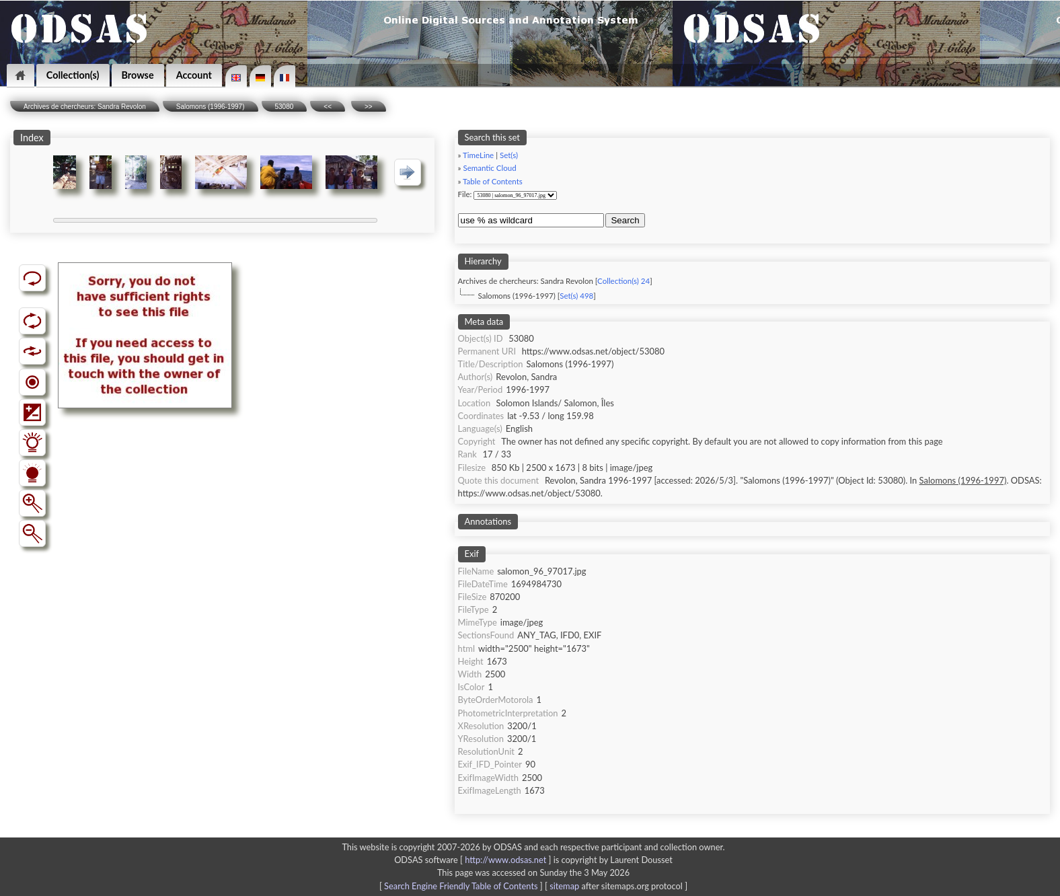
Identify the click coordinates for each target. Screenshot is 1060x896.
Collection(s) (73, 75)
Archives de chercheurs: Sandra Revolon (85, 106)
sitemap (564, 886)
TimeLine (478, 155)
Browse (138, 75)
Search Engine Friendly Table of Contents (460, 886)
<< (328, 106)
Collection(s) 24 (623, 280)
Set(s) (509, 155)
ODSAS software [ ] (474, 859)
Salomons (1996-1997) (210, 106)
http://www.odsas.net (505, 859)
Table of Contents (493, 181)
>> (369, 106)
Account (194, 75)
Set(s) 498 (576, 295)
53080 (284, 106)
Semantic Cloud (489, 167)
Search (625, 220)
